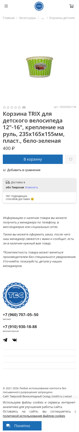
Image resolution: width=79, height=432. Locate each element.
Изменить (31, 187)
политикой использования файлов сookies (34, 416)
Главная (9, 18)
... (43, 18)
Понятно (22, 425)
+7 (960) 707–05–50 (20, 314)
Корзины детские (62, 18)
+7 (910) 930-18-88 (20, 326)
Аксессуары (27, 18)
